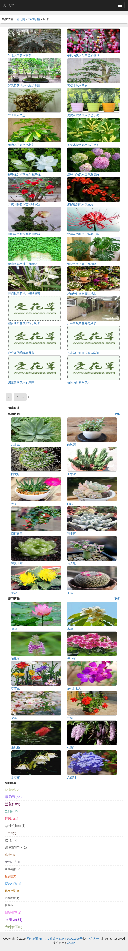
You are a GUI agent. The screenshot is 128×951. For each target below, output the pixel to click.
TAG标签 (34, 19)
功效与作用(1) (13, 869)
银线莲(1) (10, 876)
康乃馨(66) (13, 797)
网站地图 (32, 938)
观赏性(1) (10, 854)
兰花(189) (12, 804)
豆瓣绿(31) (14, 920)
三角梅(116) (11, 811)
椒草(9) (9, 905)
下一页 (20, 397)
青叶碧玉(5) (13, 927)
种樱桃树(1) (12, 898)
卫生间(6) (10, 833)
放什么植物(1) (15, 826)
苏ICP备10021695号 (69, 938)
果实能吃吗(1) (16, 847)
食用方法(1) (12, 861)
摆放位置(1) (13, 883)
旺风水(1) (11, 818)
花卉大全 (93, 938)
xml (41, 938)
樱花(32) (11, 840)
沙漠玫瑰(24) (13, 789)
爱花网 (8, 5)
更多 (117, 414)
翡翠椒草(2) (13, 912)
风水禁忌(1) (12, 890)
